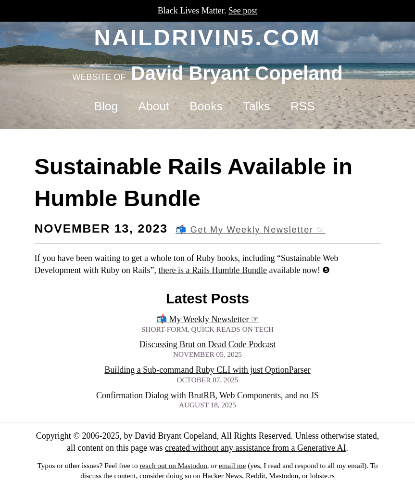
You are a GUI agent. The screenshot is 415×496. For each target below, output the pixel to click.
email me (232, 465)
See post (243, 10)
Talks (256, 106)
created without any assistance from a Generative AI (255, 448)
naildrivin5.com (207, 37)
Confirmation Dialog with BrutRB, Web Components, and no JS (207, 395)
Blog (106, 106)
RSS (302, 106)
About (153, 106)
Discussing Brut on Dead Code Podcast (207, 344)
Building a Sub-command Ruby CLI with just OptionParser (207, 370)
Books (206, 106)
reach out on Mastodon (173, 465)
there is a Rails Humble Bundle (212, 270)
